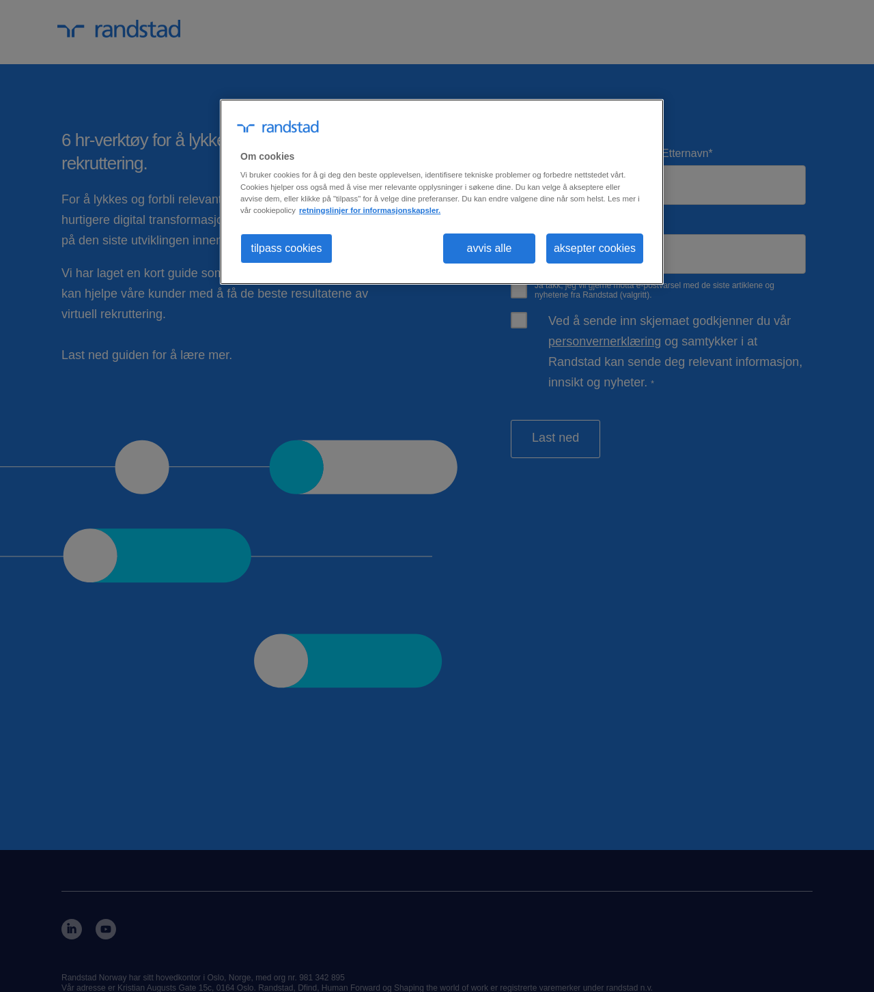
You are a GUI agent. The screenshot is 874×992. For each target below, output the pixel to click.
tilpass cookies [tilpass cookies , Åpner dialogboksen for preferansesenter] (286, 248)
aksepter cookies (595, 248)
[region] (442, 192)
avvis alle (489, 248)
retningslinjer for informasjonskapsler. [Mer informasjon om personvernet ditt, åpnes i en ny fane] (369, 210)
